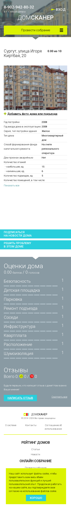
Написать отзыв (20, 398)
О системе (10, 425)
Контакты (31, 425)
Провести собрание (35, 30)
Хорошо (36, 498)
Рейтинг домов (35, 443)
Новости (35, 454)
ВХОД (61, 9)
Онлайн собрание (35, 461)
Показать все (11, 185)
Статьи (35, 449)
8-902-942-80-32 (19, 7)
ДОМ (36, 17)
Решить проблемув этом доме (17, 244)
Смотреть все (59, 396)
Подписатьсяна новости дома (18, 234)
